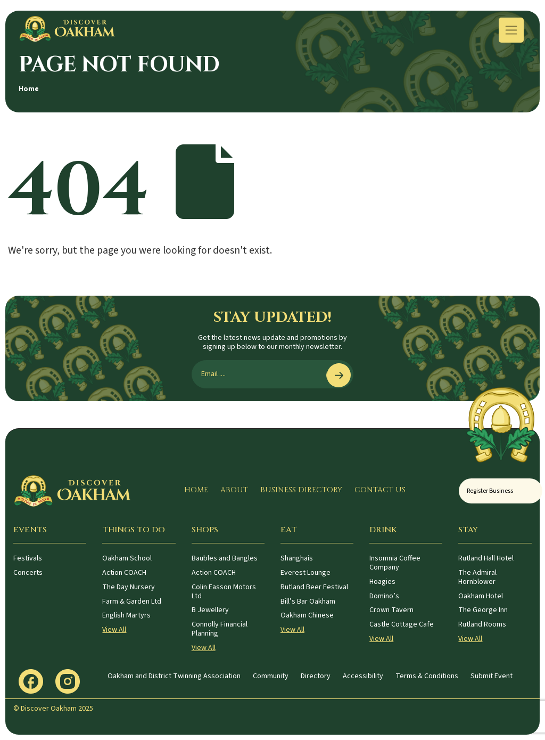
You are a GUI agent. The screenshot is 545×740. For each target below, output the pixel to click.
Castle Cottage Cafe (401, 624)
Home (29, 89)
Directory (316, 676)
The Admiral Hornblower (477, 577)
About (234, 490)
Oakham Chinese (307, 615)
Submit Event (491, 676)
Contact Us (380, 490)
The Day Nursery (128, 587)
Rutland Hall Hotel (486, 558)
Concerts (28, 572)
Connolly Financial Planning (219, 629)
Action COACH (124, 572)
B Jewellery (210, 610)
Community (270, 676)
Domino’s (384, 596)
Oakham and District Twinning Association (174, 676)
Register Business (490, 490)
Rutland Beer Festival (314, 587)
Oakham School (127, 558)
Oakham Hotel (480, 596)
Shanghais (296, 558)
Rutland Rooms (482, 624)
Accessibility (363, 676)
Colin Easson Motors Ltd (224, 591)
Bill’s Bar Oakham (307, 601)
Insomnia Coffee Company (394, 563)
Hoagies (382, 581)
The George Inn (483, 610)
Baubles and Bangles (225, 558)
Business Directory (301, 490)
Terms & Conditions (426, 676)
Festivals (27, 558)
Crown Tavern (391, 610)
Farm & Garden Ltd (131, 601)
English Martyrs (126, 615)
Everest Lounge (305, 572)
